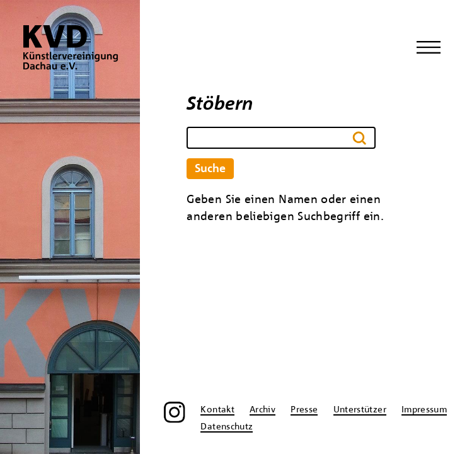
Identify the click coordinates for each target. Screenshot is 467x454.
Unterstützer (359, 409)
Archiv (262, 409)
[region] (70, 227)
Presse (304, 409)
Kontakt (217, 409)
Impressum (424, 409)
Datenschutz (226, 426)
